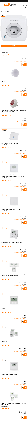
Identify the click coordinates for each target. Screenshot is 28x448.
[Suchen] (26, 8)
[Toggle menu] (1, 4)
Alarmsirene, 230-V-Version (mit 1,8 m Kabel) (10, 51)
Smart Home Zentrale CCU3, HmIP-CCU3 (9, 143)
